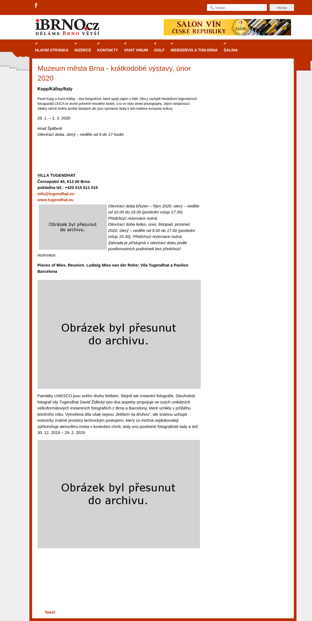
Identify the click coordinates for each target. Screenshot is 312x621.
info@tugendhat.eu (56, 193)
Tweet (50, 612)
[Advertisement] (118, 587)
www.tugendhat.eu (56, 199)
